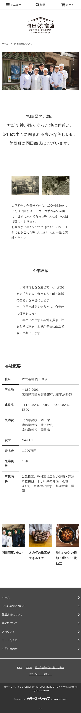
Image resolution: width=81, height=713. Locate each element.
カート (67, 4)
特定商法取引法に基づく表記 (49, 667)
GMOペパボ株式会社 (63, 686)
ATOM (29, 667)
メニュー (13, 5)
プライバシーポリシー (40, 674)
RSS (19, 667)
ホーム (5, 43)
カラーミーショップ (14, 686)
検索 (40, 5)
